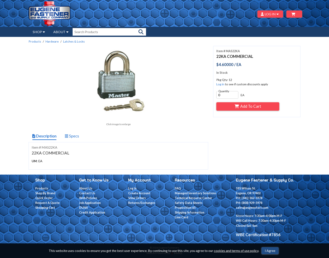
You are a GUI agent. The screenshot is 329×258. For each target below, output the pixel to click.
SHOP (39, 32)
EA (242, 95)
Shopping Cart (45, 207)
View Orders (137, 198)
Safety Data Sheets (188, 203)
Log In (132, 188)
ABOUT (60, 32)
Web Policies (88, 198)
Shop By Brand (45, 193)
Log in (220, 84)
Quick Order (44, 198)
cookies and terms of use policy (236, 251)
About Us (85, 188)
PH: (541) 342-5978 (249, 198)
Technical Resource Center (193, 198)
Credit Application (92, 212)
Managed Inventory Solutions (195, 193)
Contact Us (87, 193)
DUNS (83, 207)
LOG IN (270, 14)
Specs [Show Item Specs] (72, 136)
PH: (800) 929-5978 (249, 203)
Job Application (90, 203)
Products (35, 41)
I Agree (270, 251)
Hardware (52, 41)
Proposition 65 (185, 207)
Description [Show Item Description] (44, 136)
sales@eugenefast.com (252, 207)
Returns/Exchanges (141, 203)
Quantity (223, 91)
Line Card (181, 217)
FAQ (178, 188)
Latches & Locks (74, 41)
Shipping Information (189, 212)
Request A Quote (47, 203)
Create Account (139, 193)
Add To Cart (248, 106)
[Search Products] (141, 32)
